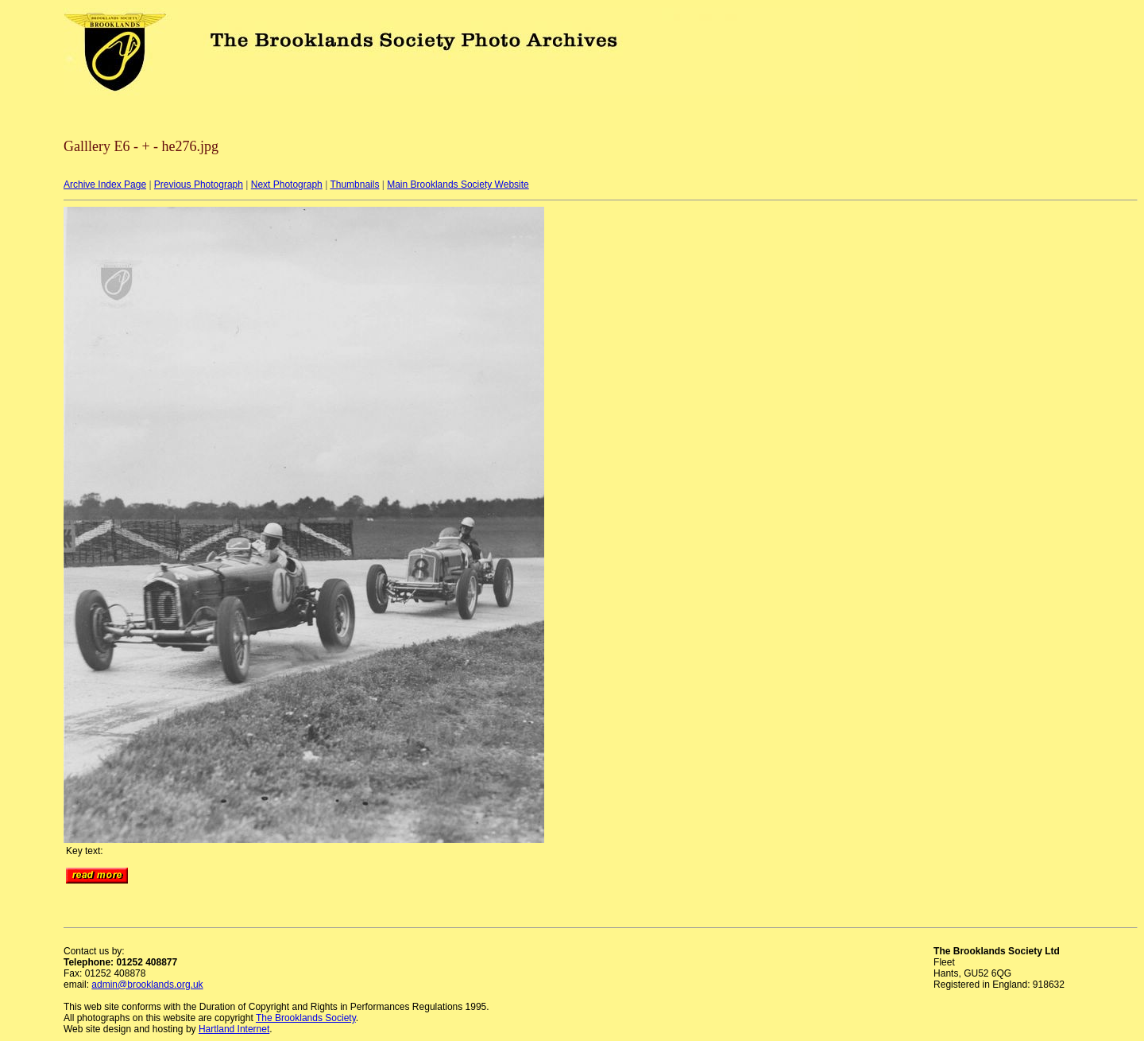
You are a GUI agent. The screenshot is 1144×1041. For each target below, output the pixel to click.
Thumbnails (354, 184)
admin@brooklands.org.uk (147, 984)
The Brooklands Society (306, 1018)
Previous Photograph (198, 184)
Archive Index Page (105, 184)
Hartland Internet (234, 1029)
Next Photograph (287, 184)
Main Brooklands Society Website (458, 184)
